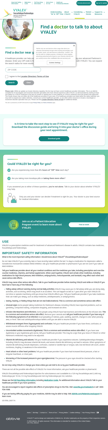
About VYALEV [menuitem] (67, 13)
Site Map (35, 413)
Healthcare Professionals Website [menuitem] (62, 3)
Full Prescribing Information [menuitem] (38, 3)
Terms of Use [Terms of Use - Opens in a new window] (53, 413)
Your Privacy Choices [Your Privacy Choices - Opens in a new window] (88, 413)
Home (29, 413)
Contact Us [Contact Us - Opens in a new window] (43, 413)
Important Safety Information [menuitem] (16, 3)
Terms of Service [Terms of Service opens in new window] (47, 102)
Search (12, 83)
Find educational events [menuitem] (84, 3)
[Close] (74, 45)
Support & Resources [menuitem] (98, 13)
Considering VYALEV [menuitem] (78, 13)
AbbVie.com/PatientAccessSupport (86, 394)
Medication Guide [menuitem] (28, 3)
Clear (28, 83)
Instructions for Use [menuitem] (49, 3)
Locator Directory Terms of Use (35, 76)
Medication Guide (51, 380)
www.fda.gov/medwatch (83, 387)
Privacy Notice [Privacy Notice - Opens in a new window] (63, 413)
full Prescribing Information (25, 380)
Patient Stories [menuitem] (88, 13)
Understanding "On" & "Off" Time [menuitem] (57, 13)
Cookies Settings (75, 413)
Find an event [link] (84, 225)
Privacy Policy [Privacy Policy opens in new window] (37, 102)
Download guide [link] (54, 139)
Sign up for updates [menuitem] (101, 3)
